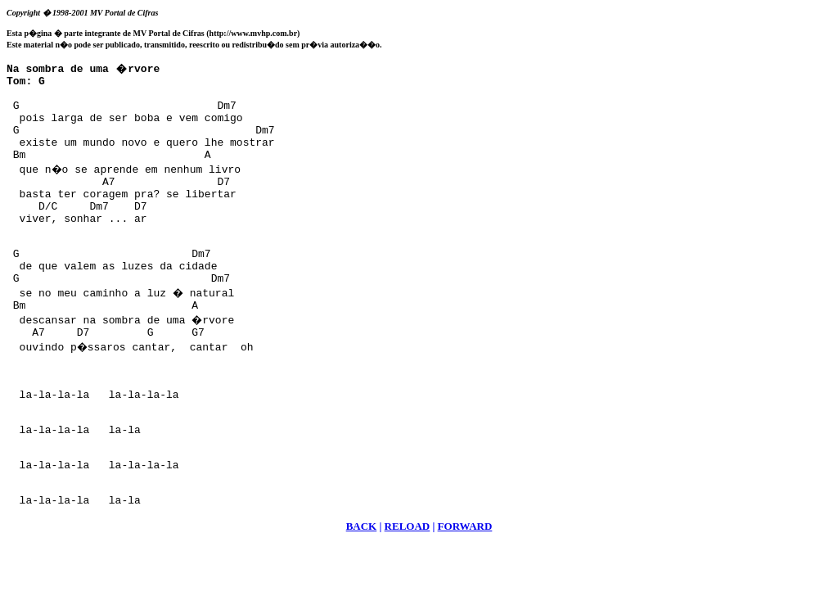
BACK (361, 590)
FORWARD (465, 590)
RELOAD (407, 590)
